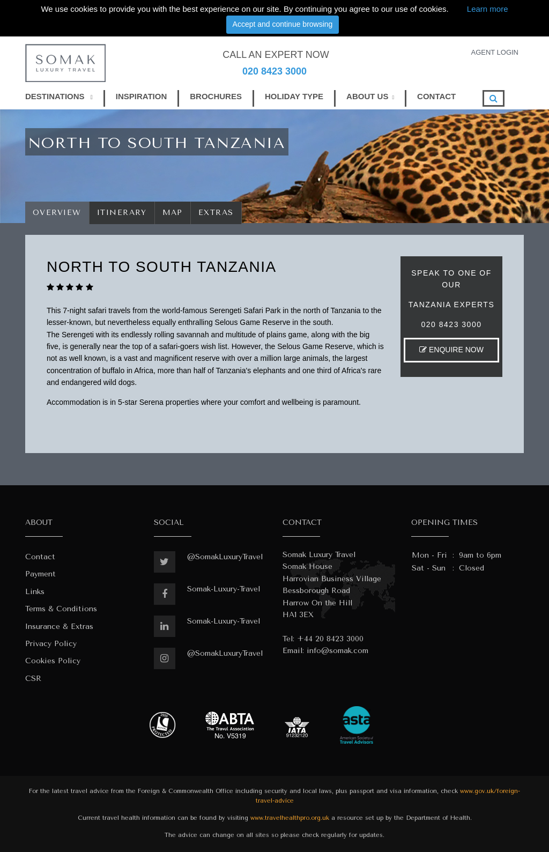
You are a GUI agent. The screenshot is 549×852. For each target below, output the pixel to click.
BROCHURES (216, 96)
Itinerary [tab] (122, 212)
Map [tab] (172, 212)
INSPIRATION (141, 96)
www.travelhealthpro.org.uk (289, 817)
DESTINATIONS (59, 96)
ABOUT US (367, 96)
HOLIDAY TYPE (294, 96)
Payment (40, 574)
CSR (33, 678)
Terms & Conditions (61, 608)
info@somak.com (337, 650)
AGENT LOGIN (494, 52)
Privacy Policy (51, 643)
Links (34, 591)
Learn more (487, 8)
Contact (40, 556)
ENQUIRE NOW (451, 349)
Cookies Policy (52, 660)
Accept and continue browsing (283, 24)
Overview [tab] (57, 212)
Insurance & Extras (59, 626)
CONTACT (436, 96)
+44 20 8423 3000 (330, 638)
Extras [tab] (216, 212)
